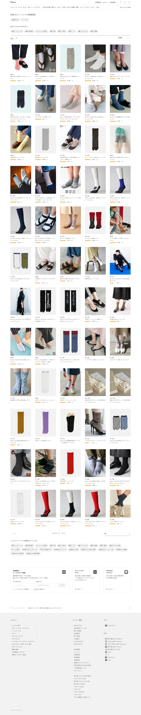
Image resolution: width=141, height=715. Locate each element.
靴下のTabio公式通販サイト (18, 608)
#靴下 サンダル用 (114, 545)
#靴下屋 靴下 (29, 31)
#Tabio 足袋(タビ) (45, 549)
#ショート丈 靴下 (41, 31)
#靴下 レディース (17, 31)
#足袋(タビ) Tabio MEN (88, 549)
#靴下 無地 (93, 31)
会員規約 (36, 589)
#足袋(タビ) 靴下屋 (18, 553)
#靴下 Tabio (62, 31)
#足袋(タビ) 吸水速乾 (33, 553)
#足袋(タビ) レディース (30, 549)
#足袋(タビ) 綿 (73, 549)
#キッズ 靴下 (16, 549)
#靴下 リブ (71, 31)
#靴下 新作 (103, 545)
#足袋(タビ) (15, 19)
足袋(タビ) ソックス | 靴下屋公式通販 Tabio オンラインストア (45, 608)
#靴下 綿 (52, 31)
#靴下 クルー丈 (83, 31)
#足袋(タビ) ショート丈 (106, 549)
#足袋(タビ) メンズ (60, 549)
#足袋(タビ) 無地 (121, 549)
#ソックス (25, 19)
